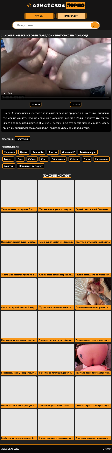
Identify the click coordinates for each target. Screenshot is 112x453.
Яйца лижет (58, 159)
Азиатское (56, 5)
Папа (20, 159)
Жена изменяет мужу (31, 166)
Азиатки (8, 166)
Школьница (101, 159)
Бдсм (87, 159)
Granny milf (68, 152)
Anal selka (38, 152)
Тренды (39, 16)
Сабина (32, 159)
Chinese (74, 159)
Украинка (9, 152)
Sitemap (107, 449)
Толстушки (22, 138)
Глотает (8, 159)
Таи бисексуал (88, 152)
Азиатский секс (10, 448)
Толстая (53, 152)
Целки (23, 152)
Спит (44, 159)
